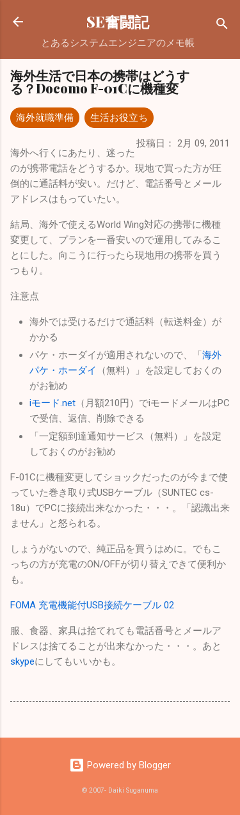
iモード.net (52, 403)
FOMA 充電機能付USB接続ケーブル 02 (92, 605)
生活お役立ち (119, 117)
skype (22, 661)
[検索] (222, 25)
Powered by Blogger (120, 765)
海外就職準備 (45, 117)
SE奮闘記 (117, 21)
